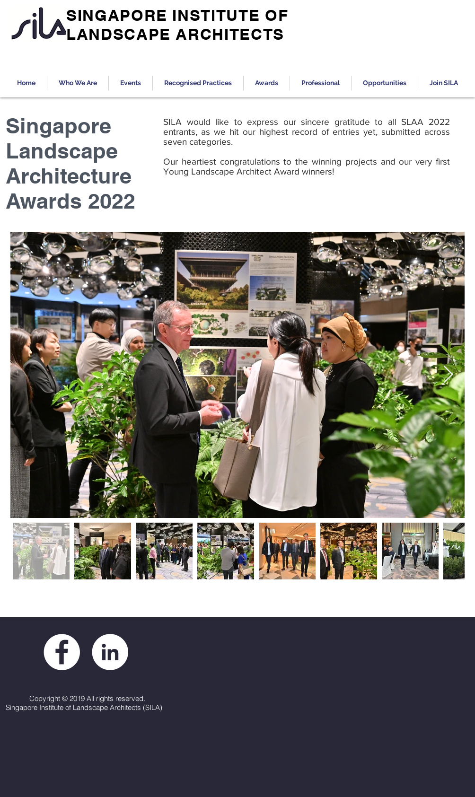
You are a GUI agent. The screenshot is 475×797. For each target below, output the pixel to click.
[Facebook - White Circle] (62, 652)
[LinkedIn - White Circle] (110, 652)
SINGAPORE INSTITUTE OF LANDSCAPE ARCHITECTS (177, 25)
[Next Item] (448, 375)
